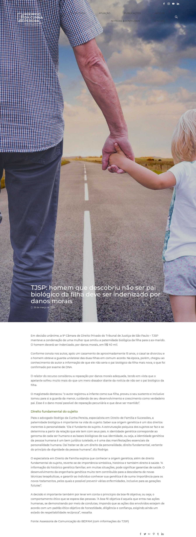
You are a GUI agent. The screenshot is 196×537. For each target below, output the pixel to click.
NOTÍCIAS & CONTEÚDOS (138, 17)
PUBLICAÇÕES (94, 17)
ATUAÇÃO (75, 17)
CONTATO (163, 17)
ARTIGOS (113, 17)
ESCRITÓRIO (57, 17)
